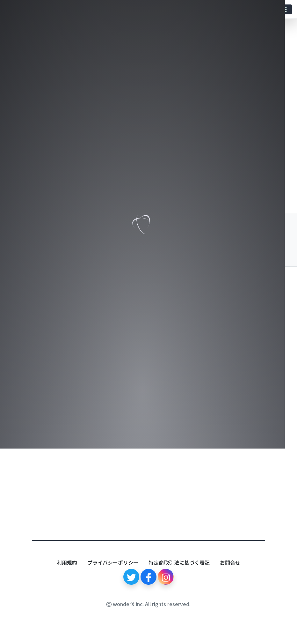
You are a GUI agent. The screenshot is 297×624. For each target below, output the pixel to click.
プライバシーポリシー (112, 562)
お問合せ (230, 562)
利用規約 (67, 562)
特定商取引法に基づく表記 (179, 562)
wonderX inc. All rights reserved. (148, 604)
